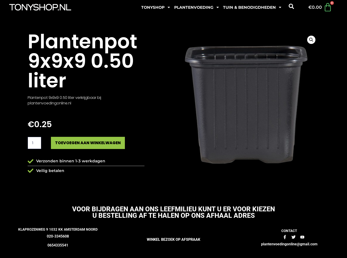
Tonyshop (156, 7)
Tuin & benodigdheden (252, 7)
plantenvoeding (197, 7)
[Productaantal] (34, 143)
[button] (311, 40)
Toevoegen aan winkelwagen (90, 143)
